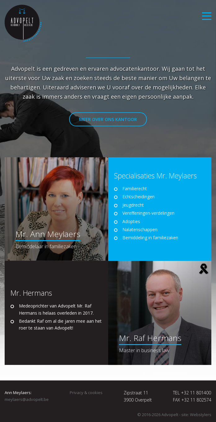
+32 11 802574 (196, 400)
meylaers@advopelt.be (27, 399)
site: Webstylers (196, 414)
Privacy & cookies (86, 392)
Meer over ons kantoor (108, 119)
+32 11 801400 (196, 393)
